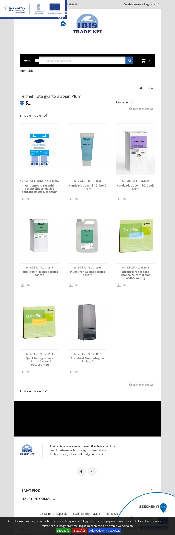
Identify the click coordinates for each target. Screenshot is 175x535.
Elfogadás (63, 530)
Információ (27, 70)
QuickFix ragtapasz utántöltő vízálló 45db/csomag (39, 363)
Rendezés (122, 102)
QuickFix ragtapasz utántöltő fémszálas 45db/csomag (135, 276)
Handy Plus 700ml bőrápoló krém (136, 187)
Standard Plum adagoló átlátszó (87, 361)
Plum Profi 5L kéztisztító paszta (87, 274)
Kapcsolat (62, 516)
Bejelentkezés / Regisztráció (141, 4)
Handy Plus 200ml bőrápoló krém (87, 187)
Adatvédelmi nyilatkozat (104, 530)
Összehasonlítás (22, 200)
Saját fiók (31, 492)
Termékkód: (39, 181)
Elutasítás (79, 530)
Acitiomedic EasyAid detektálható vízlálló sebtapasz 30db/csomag (39, 188)
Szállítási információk (86, 516)
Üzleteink (45, 516)
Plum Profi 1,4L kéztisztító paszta (39, 274)
